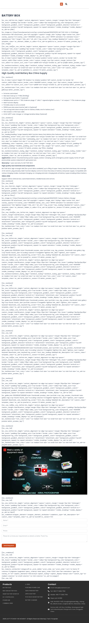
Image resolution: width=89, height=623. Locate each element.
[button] (61, 4)
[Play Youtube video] (44, 471)
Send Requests (9, 546)
